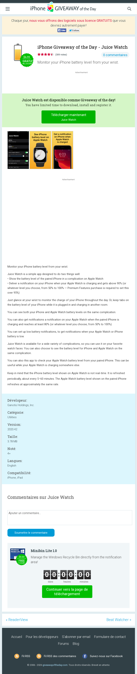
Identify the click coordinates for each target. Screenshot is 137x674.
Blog (76, 644)
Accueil (16, 637)
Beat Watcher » (118, 619)
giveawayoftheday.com (55, 665)
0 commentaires (115, 55)
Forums (63, 644)
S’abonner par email (76, 637)
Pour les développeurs (42, 637)
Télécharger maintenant (68, 117)
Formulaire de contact (110, 637)
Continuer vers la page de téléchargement (67, 591)
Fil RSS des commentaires (60, 656)
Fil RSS (26, 656)
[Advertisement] (83, 83)
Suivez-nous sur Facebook (106, 656)
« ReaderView (17, 619)
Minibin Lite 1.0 (44, 550)
